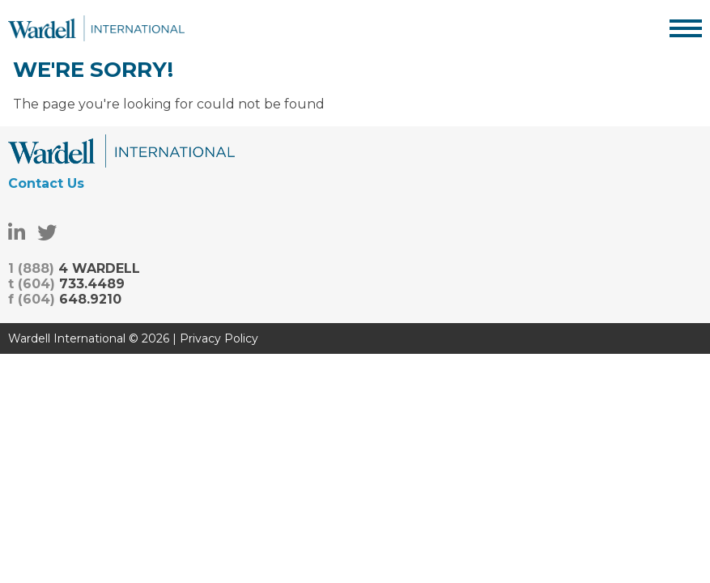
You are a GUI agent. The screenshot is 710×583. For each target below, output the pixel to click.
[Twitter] (47, 233)
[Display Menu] (685, 28)
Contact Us (46, 183)
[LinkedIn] (16, 233)
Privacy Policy (219, 338)
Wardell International (96, 28)
